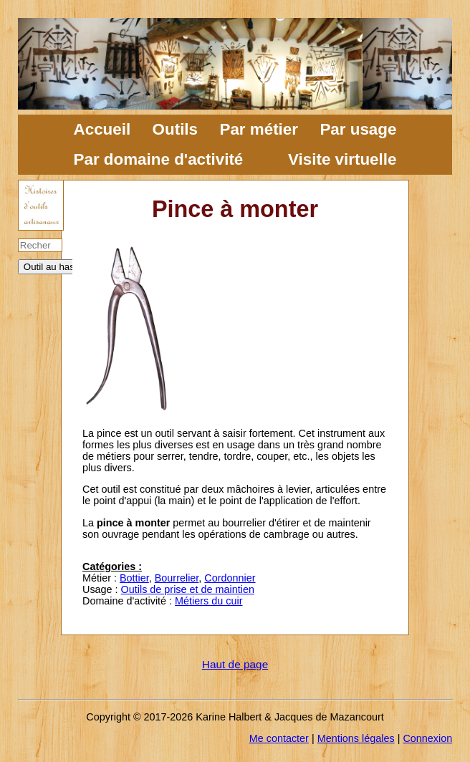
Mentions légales (356, 738)
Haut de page (235, 664)
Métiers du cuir (208, 601)
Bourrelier (177, 578)
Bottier (134, 578)
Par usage (358, 129)
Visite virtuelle (342, 159)
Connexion (427, 738)
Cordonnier (229, 578)
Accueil (102, 129)
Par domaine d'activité (159, 159)
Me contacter (279, 738)
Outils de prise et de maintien (187, 589)
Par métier (258, 129)
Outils (175, 129)
